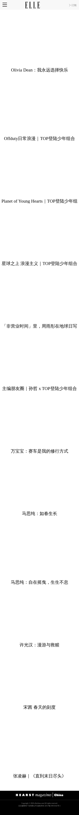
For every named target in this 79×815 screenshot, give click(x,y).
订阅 (73, 5)
